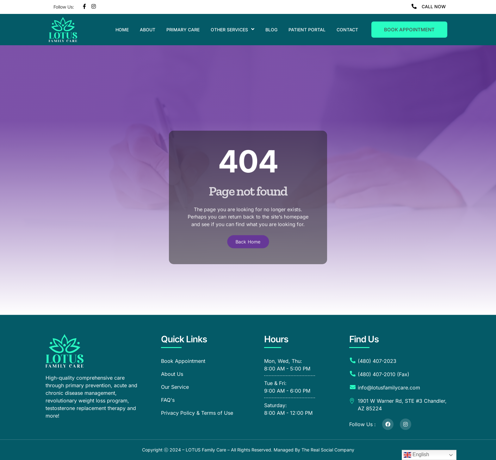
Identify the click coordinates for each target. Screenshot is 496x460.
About (147, 29)
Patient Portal (307, 29)
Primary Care (183, 29)
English (416, 455)
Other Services (232, 29)
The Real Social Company (327, 449)
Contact (347, 29)
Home (122, 29)
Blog (271, 29)
